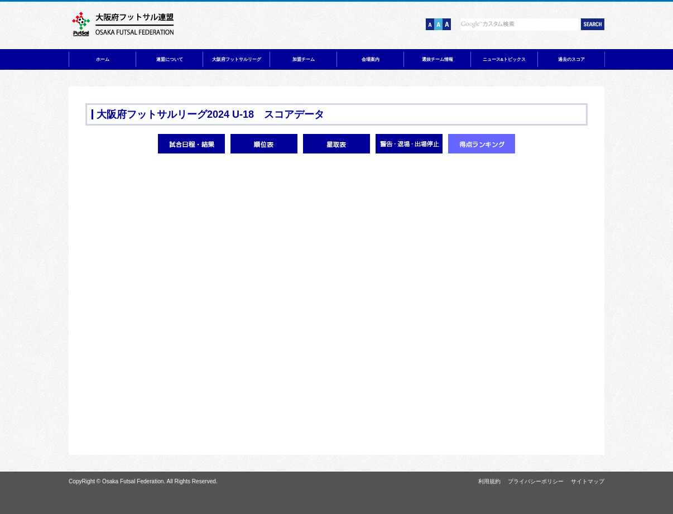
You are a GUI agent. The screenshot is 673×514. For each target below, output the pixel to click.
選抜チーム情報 (437, 59)
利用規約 (489, 481)
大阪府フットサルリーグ (236, 59)
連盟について (169, 59)
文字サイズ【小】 (430, 24)
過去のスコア (571, 59)
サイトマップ (587, 481)
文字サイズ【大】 (447, 24)
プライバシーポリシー (536, 481)
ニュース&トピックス (504, 59)
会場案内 (370, 59)
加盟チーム (303, 59)
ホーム (102, 59)
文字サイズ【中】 (438, 24)
